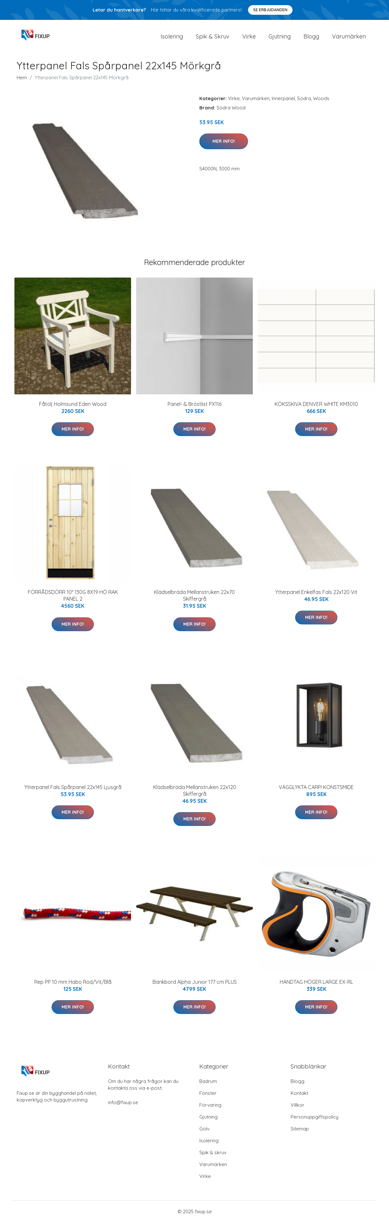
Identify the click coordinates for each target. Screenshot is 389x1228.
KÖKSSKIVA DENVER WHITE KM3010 (316, 409)
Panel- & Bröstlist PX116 (194, 409)
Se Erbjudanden (270, 9)
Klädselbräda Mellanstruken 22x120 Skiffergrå (194, 796)
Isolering (172, 39)
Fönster (208, 1098)
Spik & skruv (213, 1158)
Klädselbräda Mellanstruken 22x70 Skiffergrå (194, 600)
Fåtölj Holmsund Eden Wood (72, 409)
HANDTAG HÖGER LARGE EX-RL (316, 987)
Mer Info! (223, 147)
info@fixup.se (123, 1108)
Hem (22, 83)
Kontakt (299, 1098)
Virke (249, 39)
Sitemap (300, 1134)
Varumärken (349, 39)
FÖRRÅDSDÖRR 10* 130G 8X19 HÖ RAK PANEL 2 (73, 600)
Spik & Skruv (212, 39)
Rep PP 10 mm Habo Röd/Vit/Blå (73, 987)
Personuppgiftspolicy (314, 1122)
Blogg (311, 39)
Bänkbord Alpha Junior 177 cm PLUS (195, 987)
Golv (204, 1134)
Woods (321, 104)
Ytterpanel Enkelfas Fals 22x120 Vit (316, 597)
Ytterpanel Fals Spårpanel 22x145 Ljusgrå (72, 792)
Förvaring (210, 1110)
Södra (304, 104)
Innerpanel (283, 104)
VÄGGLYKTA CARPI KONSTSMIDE (316, 792)
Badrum (208, 1087)
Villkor (297, 1110)
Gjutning (280, 39)
